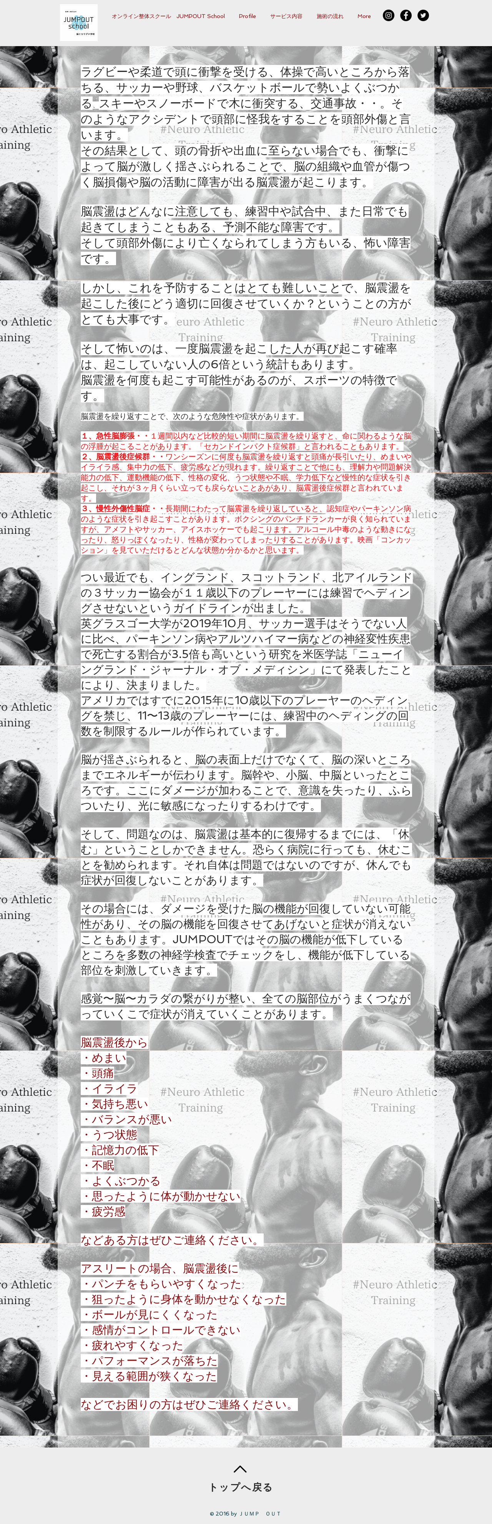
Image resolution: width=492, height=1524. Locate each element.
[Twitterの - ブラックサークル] (423, 15)
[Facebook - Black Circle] (406, 15)
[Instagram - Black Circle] (388, 15)
